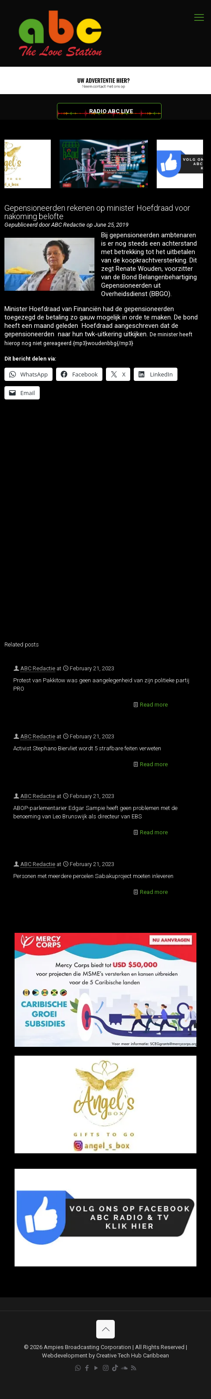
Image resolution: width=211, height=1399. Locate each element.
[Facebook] (105, 1264)
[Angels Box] (105, 1151)
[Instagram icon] (105, 1368)
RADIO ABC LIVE (111, 111)
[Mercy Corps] (105, 1045)
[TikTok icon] (115, 1368)
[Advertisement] (105, 525)
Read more (154, 704)
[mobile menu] (199, 17)
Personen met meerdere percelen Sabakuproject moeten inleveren (93, 876)
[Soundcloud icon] (124, 1368)
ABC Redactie (37, 668)
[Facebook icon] (87, 1368)
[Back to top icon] (105, 1329)
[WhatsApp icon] (78, 1368)
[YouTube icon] (96, 1368)
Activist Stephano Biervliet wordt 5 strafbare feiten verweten (87, 748)
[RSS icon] (133, 1368)
